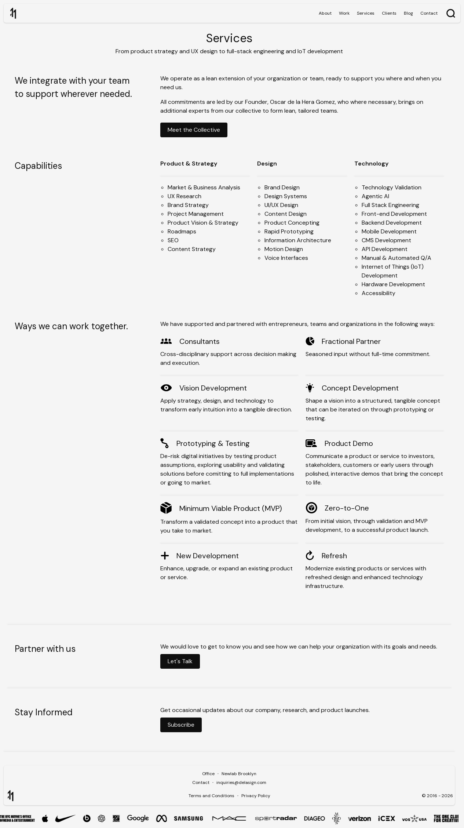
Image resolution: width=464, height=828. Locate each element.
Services (366, 13)
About (325, 13)
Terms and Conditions (211, 796)
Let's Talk (180, 661)
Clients (389, 13)
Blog (408, 13)
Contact (429, 13)
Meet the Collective (194, 130)
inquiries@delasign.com (241, 782)
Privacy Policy (255, 796)
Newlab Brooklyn (239, 774)
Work (344, 13)
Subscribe (181, 725)
